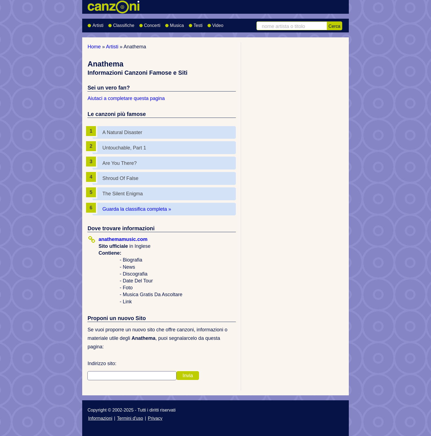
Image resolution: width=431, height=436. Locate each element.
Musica (174, 24)
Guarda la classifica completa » (136, 209)
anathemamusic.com (122, 239)
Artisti (95, 24)
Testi (196, 24)
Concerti (150, 24)
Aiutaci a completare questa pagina (126, 98)
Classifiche (121, 24)
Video (215, 24)
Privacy (155, 418)
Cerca (334, 26)
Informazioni (100, 418)
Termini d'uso (130, 418)
